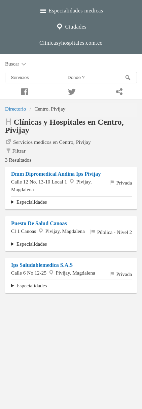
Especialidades (31, 202)
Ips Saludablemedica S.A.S (42, 265)
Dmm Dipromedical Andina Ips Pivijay (56, 174)
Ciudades (71, 26)
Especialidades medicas (71, 9)
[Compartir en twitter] (71, 90)
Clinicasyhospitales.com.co (71, 43)
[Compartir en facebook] (23, 90)
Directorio (15, 109)
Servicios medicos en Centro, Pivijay (48, 141)
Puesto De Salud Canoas (39, 223)
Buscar (16, 64)
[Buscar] (128, 77)
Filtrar (15, 151)
